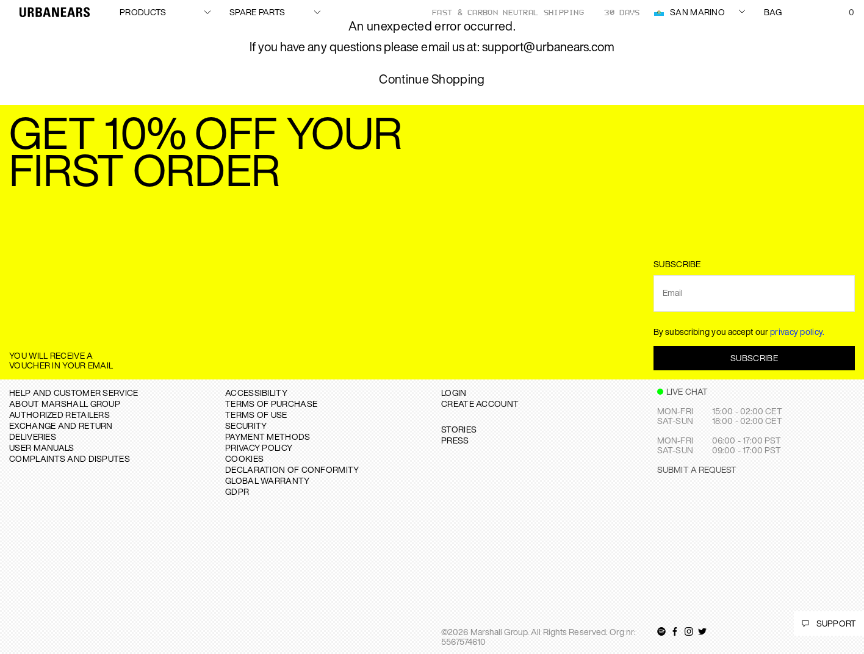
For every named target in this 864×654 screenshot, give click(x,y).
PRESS (455, 440)
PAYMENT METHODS (268, 436)
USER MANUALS (41, 447)
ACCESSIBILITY (256, 392)
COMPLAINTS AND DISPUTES (69, 458)
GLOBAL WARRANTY (267, 480)
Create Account (480, 403)
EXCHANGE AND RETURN (61, 425)
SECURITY (246, 425)
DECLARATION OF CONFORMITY (292, 469)
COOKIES (244, 458)
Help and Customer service (74, 392)
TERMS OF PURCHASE (271, 403)
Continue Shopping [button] (431, 80)
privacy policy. (797, 331)
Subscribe (754, 357)
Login (454, 392)
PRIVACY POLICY (258, 447)
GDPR (237, 491)
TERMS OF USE (256, 414)
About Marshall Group (64, 403)
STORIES (459, 429)
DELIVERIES (32, 436)
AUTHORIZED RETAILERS (59, 414)
